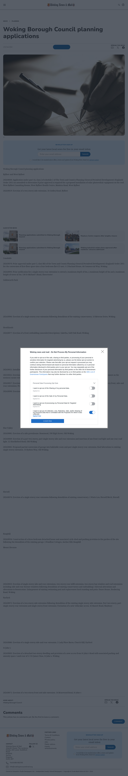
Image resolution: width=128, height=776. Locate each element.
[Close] (103, 352)
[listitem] (64, 383)
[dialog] (64, 388)
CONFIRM (47, 421)
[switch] (92, 388)
